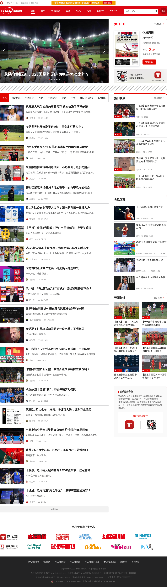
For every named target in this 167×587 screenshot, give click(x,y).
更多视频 (158, 98)
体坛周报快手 (75, 562)
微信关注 (24, 3)
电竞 (73, 98)
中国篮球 (52, 98)
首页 (33, 10)
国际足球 (16, 98)
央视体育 (123, 562)
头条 (4, 98)
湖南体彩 (135, 562)
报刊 (43, 10)
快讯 (78, 10)
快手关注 (34, 3)
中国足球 (29, 98)
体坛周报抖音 (60, 562)
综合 (64, 98)
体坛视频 (55, 10)
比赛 (89, 10)
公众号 (100, 10)
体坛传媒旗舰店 (109, 562)
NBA (41, 98)
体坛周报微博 (33, 562)
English (113, 10)
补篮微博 (47, 562)
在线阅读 (149, 62)
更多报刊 (158, 24)
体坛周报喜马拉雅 (92, 562)
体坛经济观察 (87, 98)
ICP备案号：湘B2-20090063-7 (119, 577)
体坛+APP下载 (12, 3)
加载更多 (54, 509)
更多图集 (158, 297)
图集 (68, 10)
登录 (163, 11)
